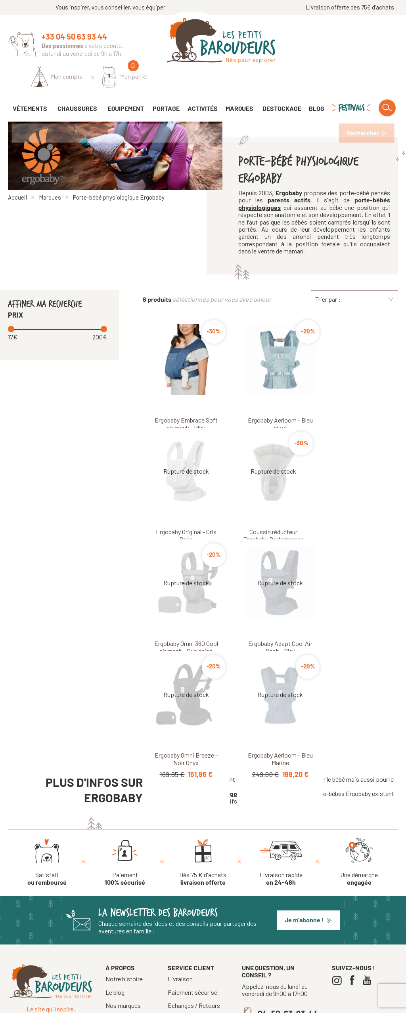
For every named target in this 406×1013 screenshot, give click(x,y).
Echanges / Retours (194, 927)
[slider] (12, 307)
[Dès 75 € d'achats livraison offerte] (202, 784)
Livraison (180, 901)
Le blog (114, 914)
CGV (173, 940)
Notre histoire (124, 901)
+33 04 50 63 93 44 (74, 36)
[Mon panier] (375, 42)
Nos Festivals (123, 974)
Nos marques (123, 927)
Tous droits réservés (174, 1004)
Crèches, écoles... (191, 954)
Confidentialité (271, 1004)
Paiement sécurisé (192, 914)
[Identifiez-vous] (307, 42)
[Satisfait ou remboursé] (47, 784)
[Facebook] (354, 903)
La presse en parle (129, 940)
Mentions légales (226, 1004)
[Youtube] (369, 903)
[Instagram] (339, 903)
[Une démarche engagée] (359, 784)
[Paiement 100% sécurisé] (125, 784)
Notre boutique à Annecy (127, 957)
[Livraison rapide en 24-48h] (281, 784)
